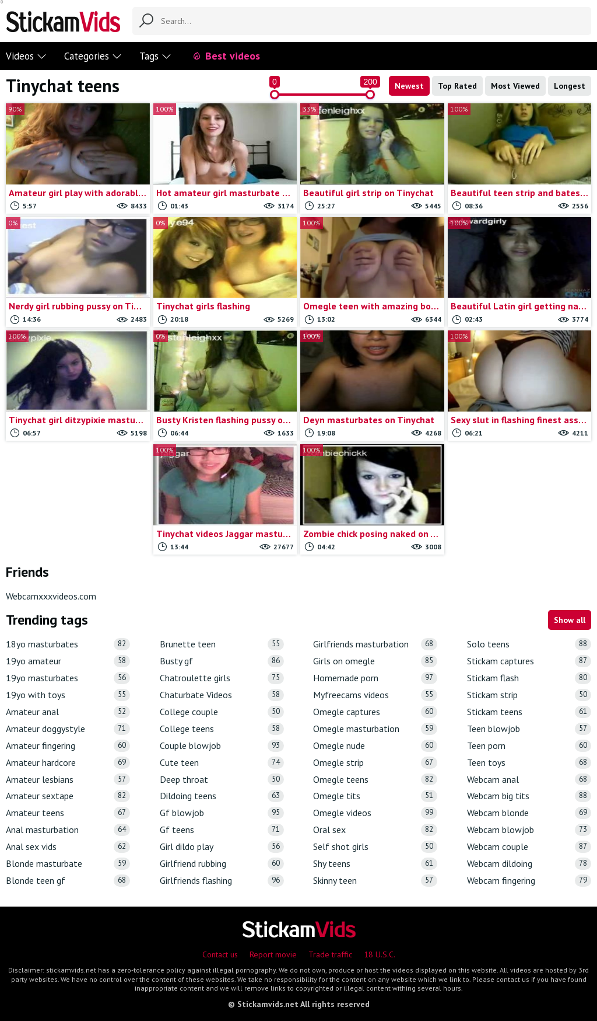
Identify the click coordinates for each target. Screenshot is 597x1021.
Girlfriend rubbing (222, 864)
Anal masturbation (68, 830)
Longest (569, 86)
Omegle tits (375, 796)
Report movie (273, 954)
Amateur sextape (68, 796)
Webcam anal (529, 779)
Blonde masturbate (68, 864)
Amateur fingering (68, 746)
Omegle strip (375, 763)
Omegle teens (375, 779)
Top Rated (457, 86)
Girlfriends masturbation (375, 644)
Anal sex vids (68, 847)
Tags (155, 56)
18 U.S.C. (379, 954)
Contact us (220, 954)
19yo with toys (68, 695)
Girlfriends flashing (222, 880)
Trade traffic (330, 954)
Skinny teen (375, 880)
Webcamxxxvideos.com (51, 596)
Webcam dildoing (529, 864)
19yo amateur (68, 661)
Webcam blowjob (529, 830)
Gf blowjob (222, 813)
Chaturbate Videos (222, 695)
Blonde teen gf (68, 880)
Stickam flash (529, 678)
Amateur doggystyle (68, 729)
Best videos (226, 55)
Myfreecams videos (375, 695)
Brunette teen (222, 644)
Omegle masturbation (375, 729)
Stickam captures (529, 661)
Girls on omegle (375, 661)
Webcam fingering (529, 880)
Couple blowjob (222, 746)
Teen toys (529, 763)
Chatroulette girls (222, 678)
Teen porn (529, 746)
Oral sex (375, 830)
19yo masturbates (68, 678)
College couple (222, 712)
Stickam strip (529, 695)
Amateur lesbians (68, 779)
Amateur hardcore (68, 763)
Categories (93, 56)
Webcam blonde (529, 813)
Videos (26, 56)
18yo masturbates (68, 644)
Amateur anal (68, 712)
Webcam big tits (529, 796)
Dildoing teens (222, 796)
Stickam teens (529, 712)
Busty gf (222, 661)
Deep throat (222, 779)
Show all (569, 620)
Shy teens (375, 864)
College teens (222, 729)
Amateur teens (68, 813)
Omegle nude (375, 746)
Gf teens (222, 830)
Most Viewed (515, 86)
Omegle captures (375, 712)
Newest (409, 86)
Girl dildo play (222, 847)
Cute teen (222, 763)
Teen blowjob (529, 729)
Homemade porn (375, 678)
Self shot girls (375, 847)
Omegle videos (375, 813)
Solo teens (529, 644)
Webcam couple (529, 847)
